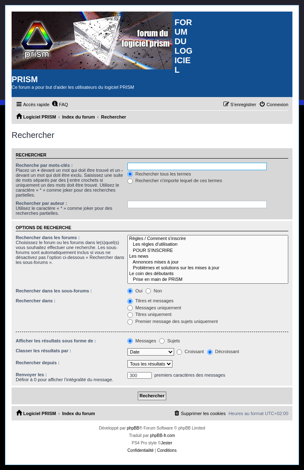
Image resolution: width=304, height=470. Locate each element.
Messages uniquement (154, 307)
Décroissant (223, 351)
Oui (134, 290)
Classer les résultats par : (43, 350)
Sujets (169, 340)
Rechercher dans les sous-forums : (54, 290)
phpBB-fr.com (162, 435)
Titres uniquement (149, 314)
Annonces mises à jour (207, 262)
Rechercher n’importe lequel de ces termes (174, 180)
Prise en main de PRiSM (207, 279)
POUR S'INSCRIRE (207, 251)
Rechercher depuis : (38, 362)
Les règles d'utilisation (207, 244)
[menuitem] (60, 104)
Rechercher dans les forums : (48, 237)
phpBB (133, 428)
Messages (141, 340)
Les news (207, 256)
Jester (166, 443)
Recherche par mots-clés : (44, 165)
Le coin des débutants (207, 274)
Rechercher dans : (35, 300)
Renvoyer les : (31, 374)
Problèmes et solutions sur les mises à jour (207, 268)
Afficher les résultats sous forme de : (56, 340)
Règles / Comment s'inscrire (207, 239)
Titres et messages (150, 300)
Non (154, 290)
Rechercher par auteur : (41, 203)
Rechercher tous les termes (159, 173)
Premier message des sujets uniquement (172, 321)
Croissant (190, 351)
